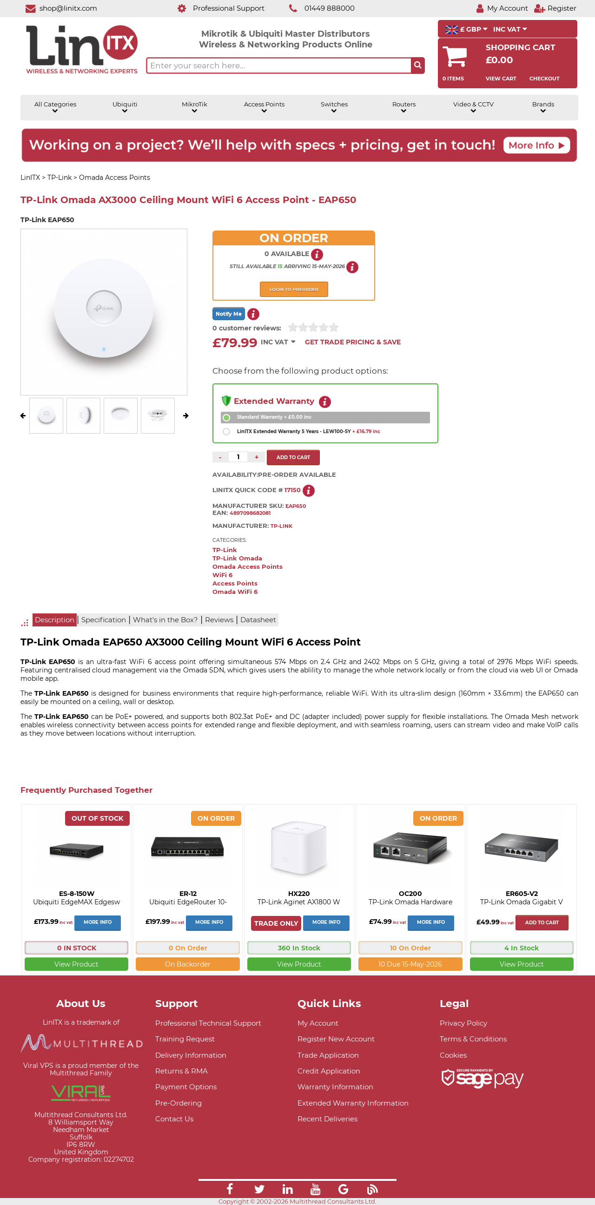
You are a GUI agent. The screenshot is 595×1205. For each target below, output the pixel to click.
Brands (543, 107)
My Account (318, 1023)
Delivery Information (190, 1055)
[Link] (229, 1191)
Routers (404, 107)
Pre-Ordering (178, 1103)
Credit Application (329, 1071)
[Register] (555, 8)
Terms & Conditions (473, 1038)
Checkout (544, 78)
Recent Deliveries (327, 1118)
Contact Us (174, 1118)
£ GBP (466, 29)
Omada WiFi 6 (235, 591)
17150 (292, 489)
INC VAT (510, 29)
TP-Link (224, 550)
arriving (297, 266)
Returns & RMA (181, 1071)
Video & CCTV (473, 107)
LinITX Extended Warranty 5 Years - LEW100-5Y (308, 431)
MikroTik (194, 107)
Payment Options (186, 1086)
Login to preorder (294, 289)
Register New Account (336, 1038)
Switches (334, 107)
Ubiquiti (125, 107)
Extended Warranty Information (353, 1103)
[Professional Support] (215, 8)
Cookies (453, 1055)
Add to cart (542, 922)
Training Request (185, 1038)
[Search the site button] (418, 65)
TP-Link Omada (237, 558)
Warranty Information (335, 1086)
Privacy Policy (463, 1023)
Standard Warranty (274, 417)
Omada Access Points (247, 566)
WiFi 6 (222, 575)
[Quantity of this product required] (238, 456)
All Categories (55, 107)
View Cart (501, 78)
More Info (98, 922)
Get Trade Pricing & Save (353, 342)
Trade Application (328, 1055)
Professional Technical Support (208, 1023)
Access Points (264, 107)
